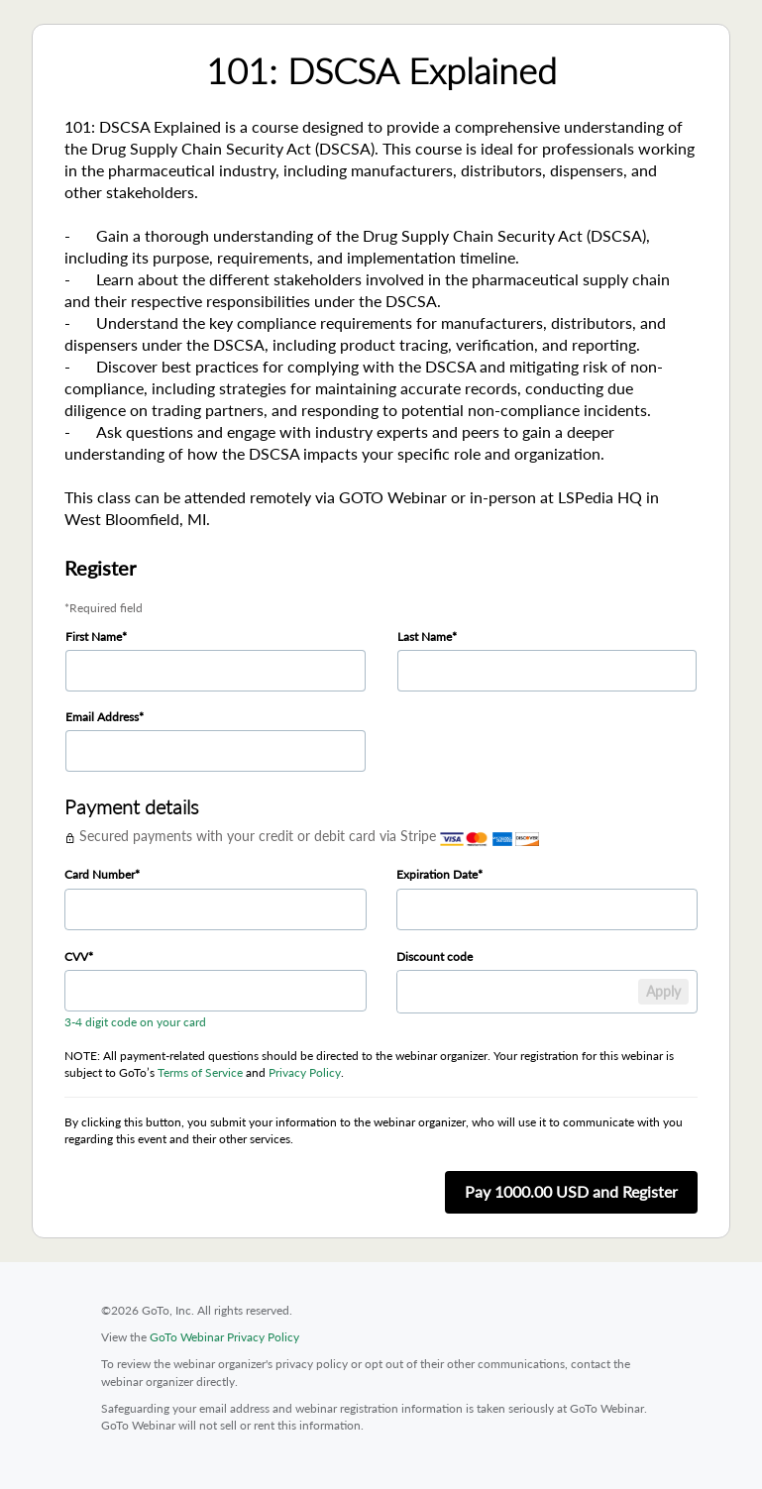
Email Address (102, 716)
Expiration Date (437, 874)
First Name (93, 636)
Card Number (99, 874)
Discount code (434, 956)
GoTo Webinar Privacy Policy (224, 1336)
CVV (76, 956)
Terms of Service (200, 1072)
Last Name (424, 636)
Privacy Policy (305, 1072)
